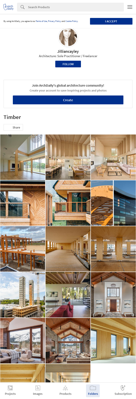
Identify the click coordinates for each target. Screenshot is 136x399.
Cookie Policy (71, 21)
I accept (111, 21)
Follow (68, 64)
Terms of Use (41, 21)
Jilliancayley (68, 51)
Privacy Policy (54, 21)
